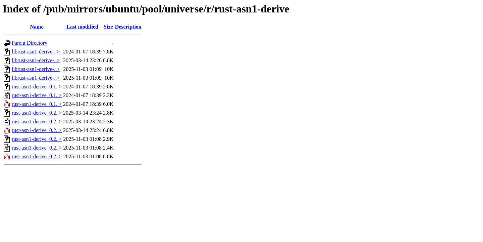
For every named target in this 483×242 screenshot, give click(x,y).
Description (128, 27)
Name (37, 27)
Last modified (82, 27)
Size (108, 27)
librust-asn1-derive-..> (36, 51)
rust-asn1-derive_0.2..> (37, 113)
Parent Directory (29, 43)
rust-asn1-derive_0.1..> (37, 86)
